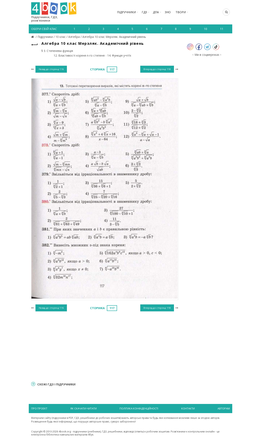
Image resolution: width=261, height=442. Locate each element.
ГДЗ (144, 12)
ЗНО (168, 12)
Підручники (126, 12)
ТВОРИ (181, 12)
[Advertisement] (104, 345)
